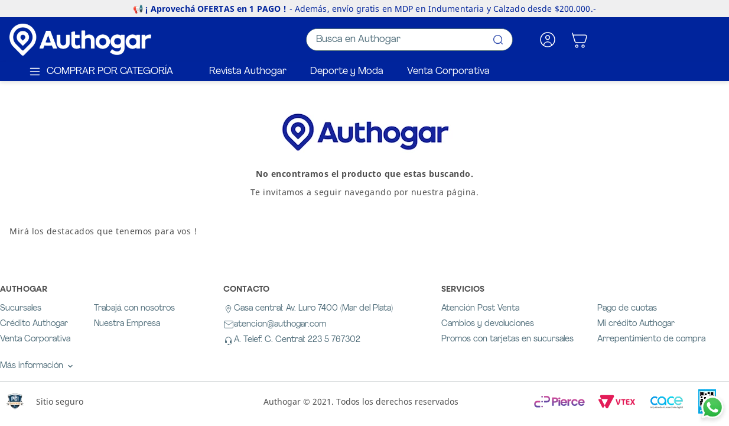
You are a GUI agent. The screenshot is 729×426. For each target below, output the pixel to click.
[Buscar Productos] (498, 39)
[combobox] (409, 39)
